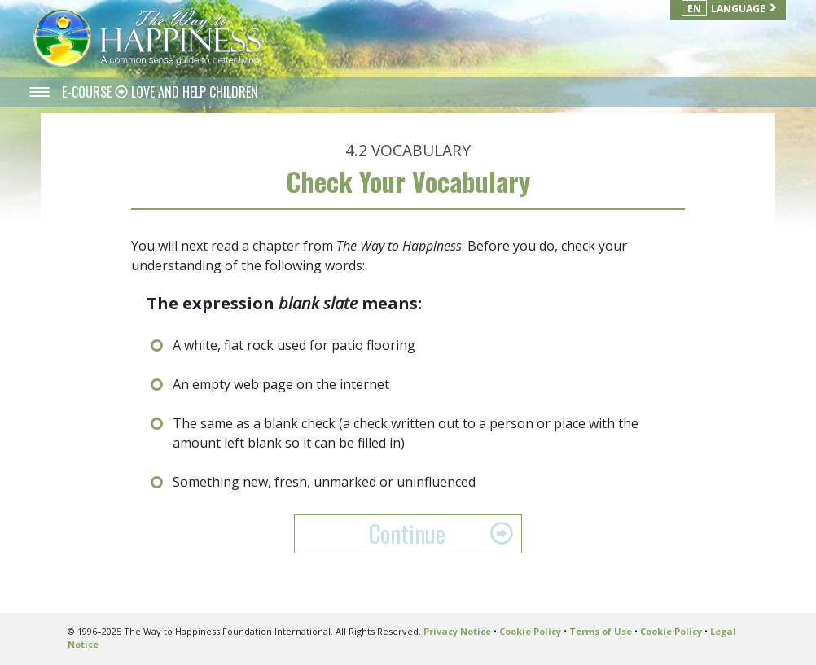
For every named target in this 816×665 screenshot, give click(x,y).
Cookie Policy (530, 631)
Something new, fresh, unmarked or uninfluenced (324, 482)
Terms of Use (600, 631)
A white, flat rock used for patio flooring (294, 345)
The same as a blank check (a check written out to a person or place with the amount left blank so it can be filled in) (405, 433)
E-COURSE (88, 92)
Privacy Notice (457, 631)
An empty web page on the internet (281, 384)
